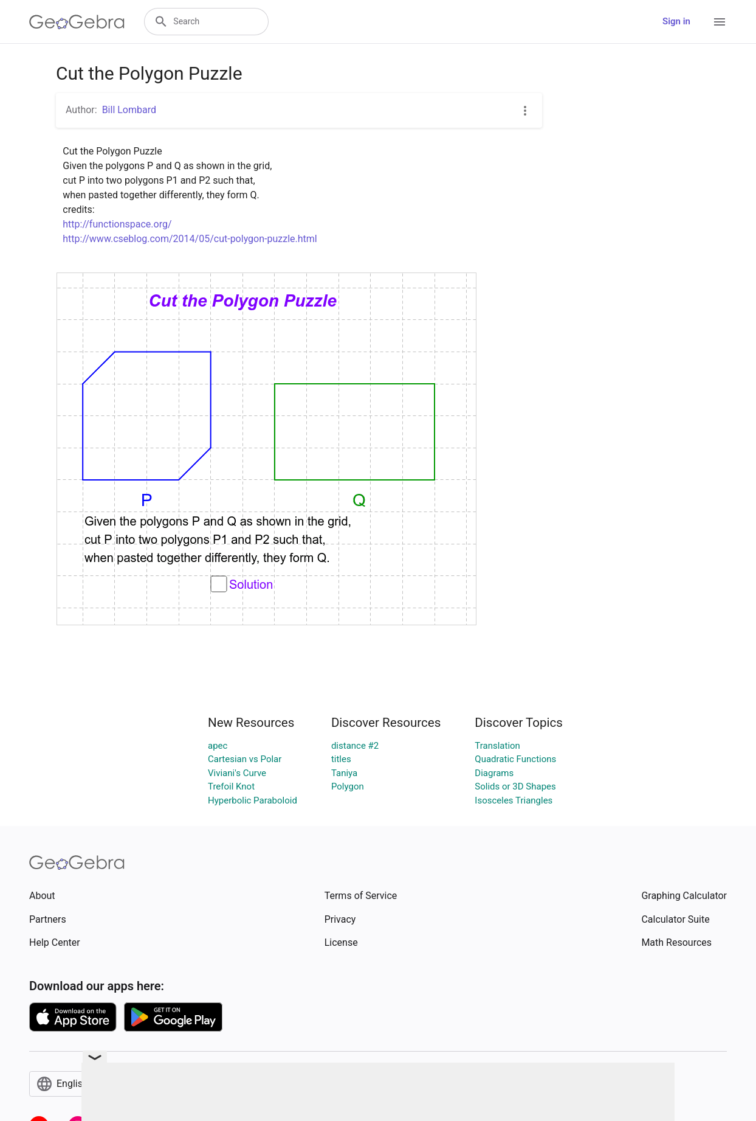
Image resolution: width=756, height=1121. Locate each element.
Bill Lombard (129, 110)
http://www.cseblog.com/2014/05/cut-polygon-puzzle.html (190, 239)
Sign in (676, 21)
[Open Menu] (719, 22)
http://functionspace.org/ (117, 224)
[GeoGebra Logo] (77, 22)
